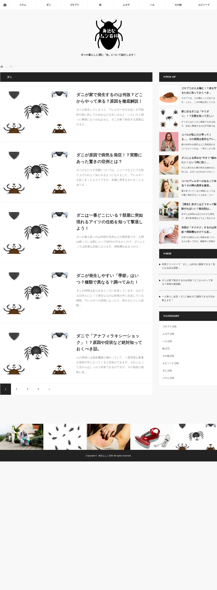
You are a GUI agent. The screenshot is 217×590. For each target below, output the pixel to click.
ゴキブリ (74, 4)
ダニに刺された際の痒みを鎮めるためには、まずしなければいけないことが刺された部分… (198, 171)
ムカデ (126, 4)
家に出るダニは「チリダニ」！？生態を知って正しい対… (197, 114)
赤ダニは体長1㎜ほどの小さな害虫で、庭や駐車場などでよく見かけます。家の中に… (198, 218)
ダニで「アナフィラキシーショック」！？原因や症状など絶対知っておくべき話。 (109, 342)
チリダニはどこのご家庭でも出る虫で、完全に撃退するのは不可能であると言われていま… (198, 126)
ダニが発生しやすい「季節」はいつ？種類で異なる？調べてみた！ (107, 278)
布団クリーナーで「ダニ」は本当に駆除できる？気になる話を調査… (188, 266)
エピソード (204, 4)
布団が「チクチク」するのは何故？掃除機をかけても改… (198, 229)
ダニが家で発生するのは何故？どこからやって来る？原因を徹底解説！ (109, 97)
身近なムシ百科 (105, 455)
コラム (22, 4)
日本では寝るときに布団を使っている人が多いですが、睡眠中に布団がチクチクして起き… (198, 241)
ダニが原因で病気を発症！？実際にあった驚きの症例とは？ (109, 158)
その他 (178, 4)
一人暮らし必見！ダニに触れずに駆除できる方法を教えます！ (188, 298)
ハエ (152, 4)
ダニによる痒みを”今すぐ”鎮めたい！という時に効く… (198, 160)
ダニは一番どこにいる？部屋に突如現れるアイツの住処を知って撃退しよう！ (109, 221)
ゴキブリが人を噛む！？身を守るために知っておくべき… (198, 90)
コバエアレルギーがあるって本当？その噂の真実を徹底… (198, 183)
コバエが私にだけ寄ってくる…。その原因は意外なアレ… (198, 137)
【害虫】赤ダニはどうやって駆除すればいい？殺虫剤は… (198, 206)
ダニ (48, 4)
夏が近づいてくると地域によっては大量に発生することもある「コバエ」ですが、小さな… (198, 195)
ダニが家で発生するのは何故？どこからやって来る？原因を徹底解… (187, 282)
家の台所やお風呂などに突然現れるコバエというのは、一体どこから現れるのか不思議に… (198, 148)
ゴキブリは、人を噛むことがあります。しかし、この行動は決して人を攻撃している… (198, 102)
